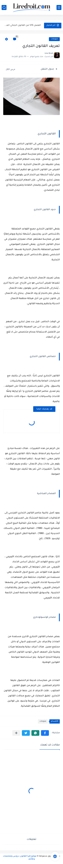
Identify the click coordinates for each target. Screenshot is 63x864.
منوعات (54, 39)
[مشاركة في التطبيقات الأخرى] (16, 733)
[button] (45, 733)
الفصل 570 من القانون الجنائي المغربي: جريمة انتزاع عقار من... (22, 25)
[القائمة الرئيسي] (59, 7)
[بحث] (4, 7)
